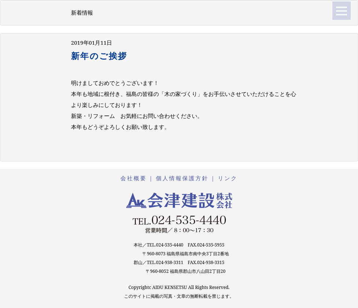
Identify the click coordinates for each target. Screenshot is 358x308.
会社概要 (133, 178)
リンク (228, 178)
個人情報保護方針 (182, 178)
